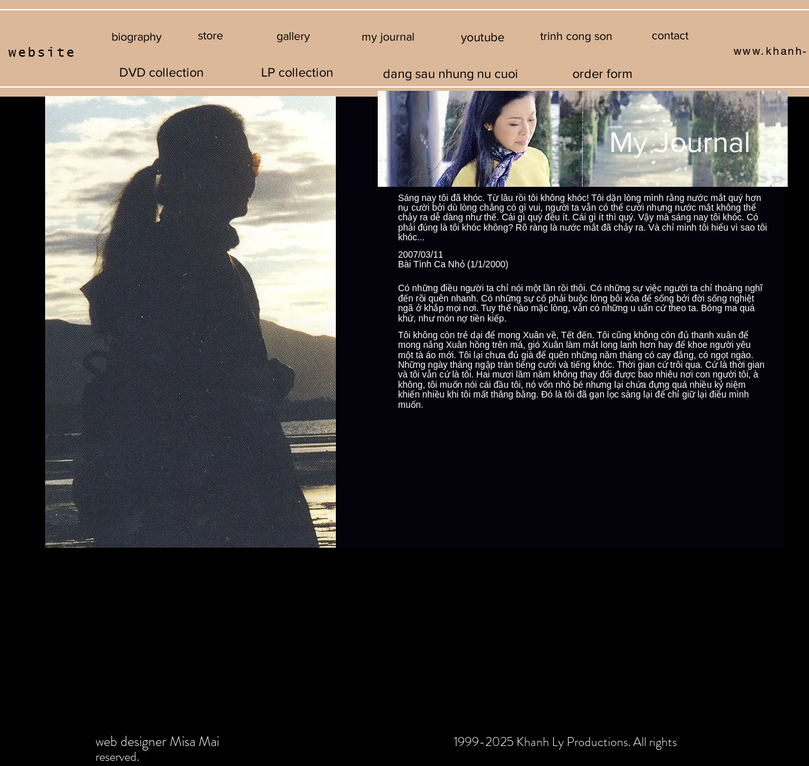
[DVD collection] (162, 72)
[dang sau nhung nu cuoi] (451, 73)
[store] (210, 36)
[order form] (602, 73)
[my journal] (388, 37)
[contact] (670, 35)
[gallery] (294, 36)
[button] (576, 36)
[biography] (137, 37)
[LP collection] (297, 72)
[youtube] (483, 37)
